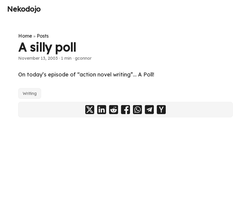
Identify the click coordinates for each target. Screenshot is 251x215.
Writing (30, 93)
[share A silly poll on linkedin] (101, 109)
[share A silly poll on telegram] (149, 109)
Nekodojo (24, 8)
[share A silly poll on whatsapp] (137, 109)
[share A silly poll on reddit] (113, 109)
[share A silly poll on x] (89, 109)
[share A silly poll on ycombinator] (161, 109)
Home (25, 36)
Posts (43, 36)
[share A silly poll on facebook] (125, 109)
